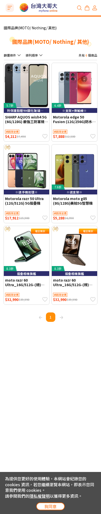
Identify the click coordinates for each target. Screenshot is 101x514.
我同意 (50, 506)
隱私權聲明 (39, 496)
